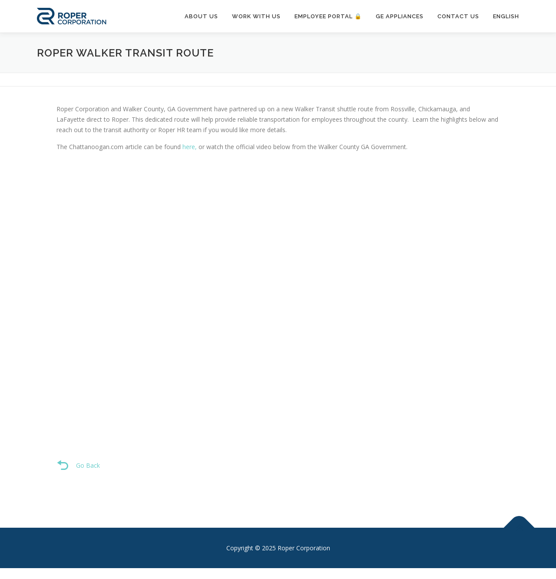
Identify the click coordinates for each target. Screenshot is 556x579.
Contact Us (458, 16)
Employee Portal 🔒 (328, 16)
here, (189, 147)
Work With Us (256, 16)
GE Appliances (400, 16)
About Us (201, 16)
